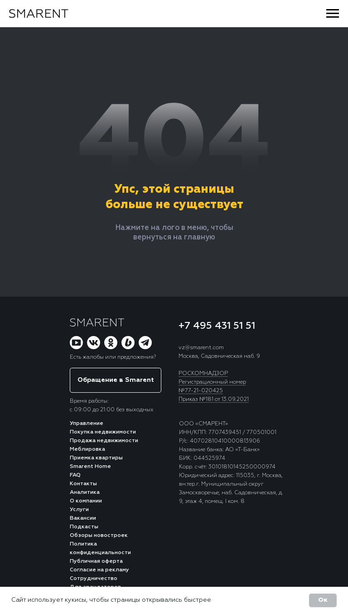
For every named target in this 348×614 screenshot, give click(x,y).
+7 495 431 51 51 (217, 326)
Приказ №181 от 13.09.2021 (214, 399)
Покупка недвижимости (103, 432)
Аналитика (85, 492)
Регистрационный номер (212, 382)
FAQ (75, 475)
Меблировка (87, 449)
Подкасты (84, 527)
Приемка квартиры (96, 458)
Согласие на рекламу (99, 570)
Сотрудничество (93, 578)
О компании (86, 501)
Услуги (79, 509)
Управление (86, 423)
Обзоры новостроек (99, 535)
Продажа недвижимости (104, 440)
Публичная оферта (96, 561)
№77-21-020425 (201, 391)
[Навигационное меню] (332, 13)
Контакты (83, 484)
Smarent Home (90, 466)
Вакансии (83, 518)
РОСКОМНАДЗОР (203, 373)
